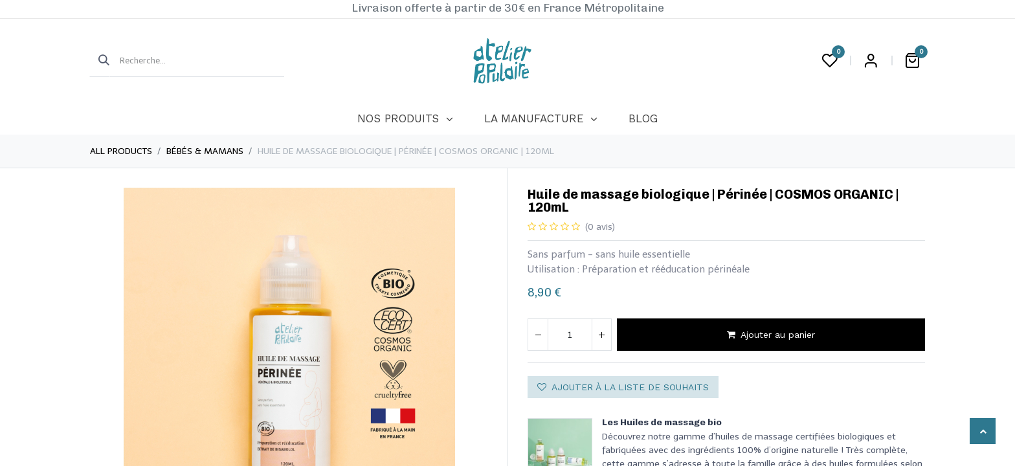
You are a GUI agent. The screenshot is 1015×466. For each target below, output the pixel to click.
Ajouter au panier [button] (771, 334)
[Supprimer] (538, 334)
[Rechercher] (99, 61)
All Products (121, 151)
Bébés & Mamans (204, 151)
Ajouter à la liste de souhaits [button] (623, 387)
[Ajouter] (601, 334)
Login (871, 61)
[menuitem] (405, 119)
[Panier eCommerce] (912, 61)
